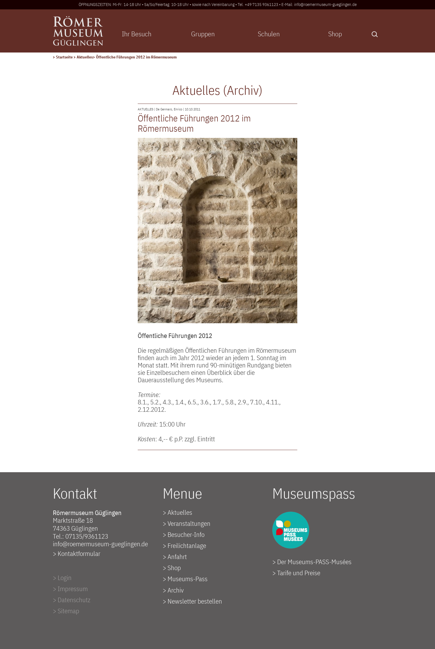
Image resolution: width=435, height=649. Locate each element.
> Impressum (70, 588)
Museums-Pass (188, 578)
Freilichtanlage (187, 545)
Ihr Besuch (136, 33)
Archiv (176, 590)
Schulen (269, 33)
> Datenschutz (71, 599)
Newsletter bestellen (195, 601)
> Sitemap (66, 610)
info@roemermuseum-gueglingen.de (100, 543)
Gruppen (203, 33)
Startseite (65, 57)
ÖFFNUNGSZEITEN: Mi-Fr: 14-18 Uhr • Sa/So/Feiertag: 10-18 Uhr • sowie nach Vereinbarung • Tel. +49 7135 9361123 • (180, 4)
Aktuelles (85, 57)
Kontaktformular (79, 553)
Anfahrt (177, 556)
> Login (62, 577)
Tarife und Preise (298, 572)
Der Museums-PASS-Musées (314, 561)
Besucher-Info (186, 534)
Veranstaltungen (189, 523)
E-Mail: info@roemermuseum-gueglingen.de (319, 4)
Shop (335, 33)
